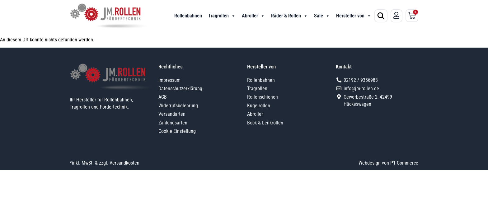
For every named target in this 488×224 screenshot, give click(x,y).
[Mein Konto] (396, 15)
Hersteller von (353, 16)
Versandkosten (124, 163)
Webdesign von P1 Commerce (388, 163)
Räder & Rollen (289, 16)
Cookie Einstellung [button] (177, 131)
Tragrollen (222, 16)
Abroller (253, 16)
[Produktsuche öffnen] (380, 15)
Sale (322, 16)
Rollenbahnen (188, 16)
